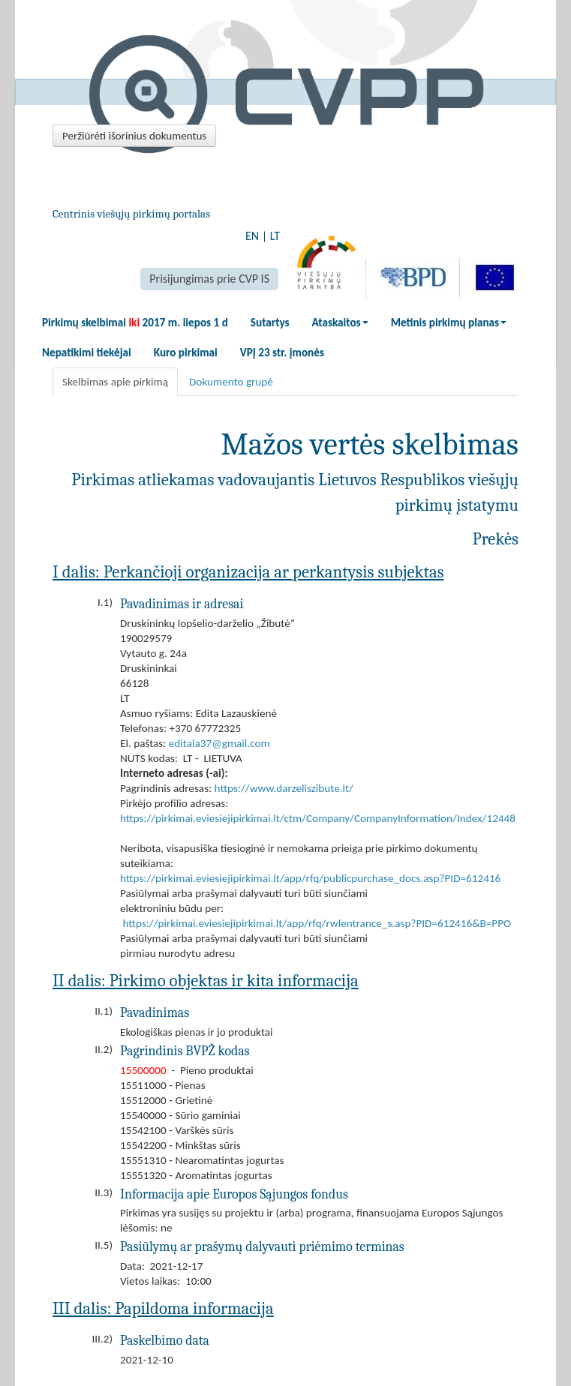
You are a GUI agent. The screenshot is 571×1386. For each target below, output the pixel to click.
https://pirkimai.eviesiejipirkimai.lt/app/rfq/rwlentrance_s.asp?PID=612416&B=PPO (316, 923)
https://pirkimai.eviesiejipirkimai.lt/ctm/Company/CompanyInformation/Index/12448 (317, 818)
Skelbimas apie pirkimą (115, 381)
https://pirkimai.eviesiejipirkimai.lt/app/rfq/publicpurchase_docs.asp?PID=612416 (310, 878)
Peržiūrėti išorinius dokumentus (134, 135)
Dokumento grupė (231, 381)
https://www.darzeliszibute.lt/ (284, 788)
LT (275, 236)
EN (252, 236)
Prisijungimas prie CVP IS (209, 279)
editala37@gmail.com (219, 743)
